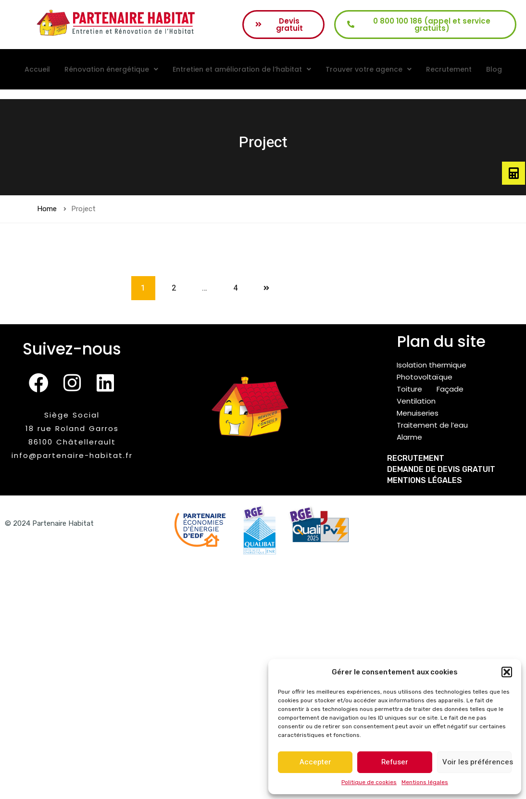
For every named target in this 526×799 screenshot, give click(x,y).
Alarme (409, 437)
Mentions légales (424, 782)
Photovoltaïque (424, 377)
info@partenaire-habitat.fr (72, 455)
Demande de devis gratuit (441, 469)
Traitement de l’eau (432, 425)
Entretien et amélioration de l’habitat (242, 69)
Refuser (394, 762)
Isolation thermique (431, 365)
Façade (450, 389)
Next (266, 288)
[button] (507, 672)
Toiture (409, 389)
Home (47, 208)
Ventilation (416, 401)
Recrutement (449, 69)
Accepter (315, 762)
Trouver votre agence (369, 69)
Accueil (37, 69)
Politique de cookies (369, 782)
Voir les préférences (477, 762)
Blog (494, 69)
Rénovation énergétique (111, 69)
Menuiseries (417, 413)
